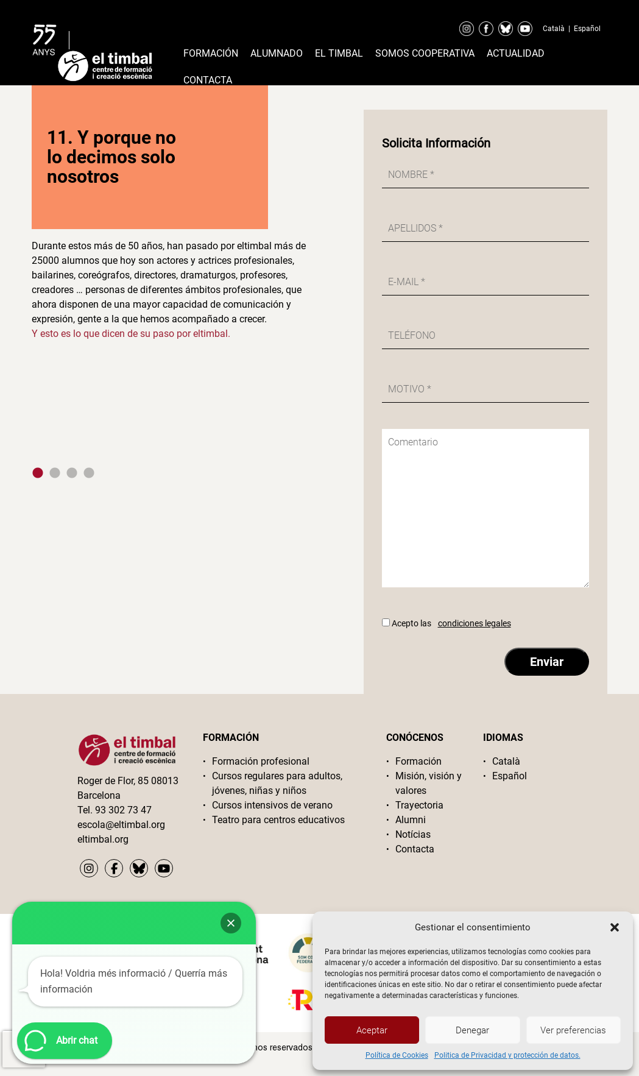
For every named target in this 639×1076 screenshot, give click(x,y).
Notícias (413, 834)
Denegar (472, 1030)
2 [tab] (55, 473)
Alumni (410, 820)
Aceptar (371, 1030)
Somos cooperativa (425, 53)
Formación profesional (260, 761)
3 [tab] (72, 473)
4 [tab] (89, 473)
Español (587, 28)
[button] (615, 927)
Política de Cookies (396, 1055)
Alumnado (276, 53)
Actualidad (516, 53)
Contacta (207, 80)
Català (554, 28)
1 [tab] (38, 473)
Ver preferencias (573, 1030)
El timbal (339, 53)
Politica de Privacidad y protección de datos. (507, 1055)
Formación (210, 53)
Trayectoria (419, 805)
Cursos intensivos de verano (272, 805)
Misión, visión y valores (428, 783)
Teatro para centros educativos (278, 820)
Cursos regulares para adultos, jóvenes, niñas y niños (277, 783)
